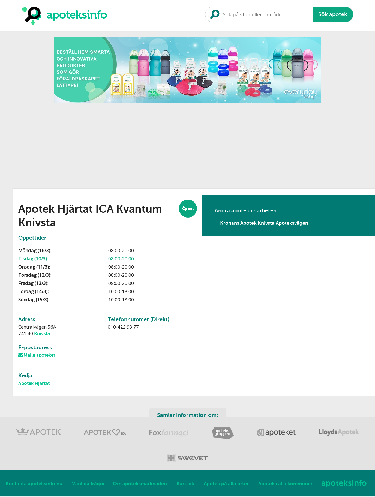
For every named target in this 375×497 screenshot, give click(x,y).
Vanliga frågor (88, 484)
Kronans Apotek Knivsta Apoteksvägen (264, 223)
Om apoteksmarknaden (140, 484)
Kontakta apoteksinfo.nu (33, 484)
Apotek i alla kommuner (285, 484)
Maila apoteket (39, 355)
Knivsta (42, 333)
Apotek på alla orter (226, 484)
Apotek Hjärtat (34, 384)
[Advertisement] (187, 144)
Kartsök (185, 484)
